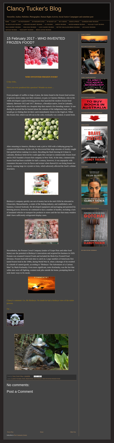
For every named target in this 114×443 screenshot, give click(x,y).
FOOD (23, 378)
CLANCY (13, 21)
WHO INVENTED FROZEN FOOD (51, 378)
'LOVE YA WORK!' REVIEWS (46, 27)
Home (41, 432)
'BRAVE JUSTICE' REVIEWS (43, 30)
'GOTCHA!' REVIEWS (11, 30)
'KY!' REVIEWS (49, 24)
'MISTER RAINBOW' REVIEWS (76, 24)
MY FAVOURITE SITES (38, 21)
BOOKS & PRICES (74, 21)
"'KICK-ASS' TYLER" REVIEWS (95, 24)
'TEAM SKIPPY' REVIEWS (26, 30)
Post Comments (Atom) (20, 435)
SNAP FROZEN (38, 378)
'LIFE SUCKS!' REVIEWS (88, 27)
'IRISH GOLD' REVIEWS (29, 27)
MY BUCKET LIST (51, 21)
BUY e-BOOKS (63, 21)
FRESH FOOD (29, 378)
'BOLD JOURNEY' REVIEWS (13, 27)
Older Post (73, 432)
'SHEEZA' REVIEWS (60, 24)
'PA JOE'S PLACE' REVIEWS (13, 24)
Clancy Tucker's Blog (34, 8)
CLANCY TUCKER (16, 378)
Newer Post (10, 432)
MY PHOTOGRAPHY (24, 21)
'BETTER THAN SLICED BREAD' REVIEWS (68, 27)
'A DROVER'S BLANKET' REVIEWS (32, 24)
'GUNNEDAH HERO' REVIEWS (90, 21)
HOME (7, 21)
